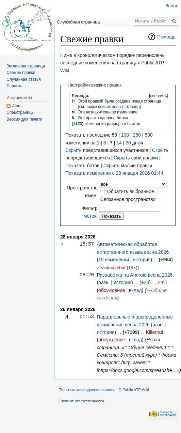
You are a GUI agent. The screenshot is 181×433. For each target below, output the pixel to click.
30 (128, 142)
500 (148, 135)
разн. (104, 282)
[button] (158, 95)
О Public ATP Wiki (133, 390)
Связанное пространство (127, 199)
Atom (16, 106)
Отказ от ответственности (81, 401)
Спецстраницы (20, 112)
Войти (171, 5)
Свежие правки (20, 72)
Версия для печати (24, 119)
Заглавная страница (25, 66)
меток (90, 216)
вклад (135, 290)
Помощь (166, 37)
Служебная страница (78, 22)
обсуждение (111, 290)
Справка (14, 85)
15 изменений (113, 259)
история (142, 259)
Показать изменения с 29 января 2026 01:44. (114, 173)
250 (137, 135)
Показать (75, 165)
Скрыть (73, 150)
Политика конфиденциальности (87, 390)
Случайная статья (23, 79)
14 (119, 142)
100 (125, 135)
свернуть (158, 95)
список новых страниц (118, 106)
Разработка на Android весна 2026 (134, 275)
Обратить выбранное (130, 191)
